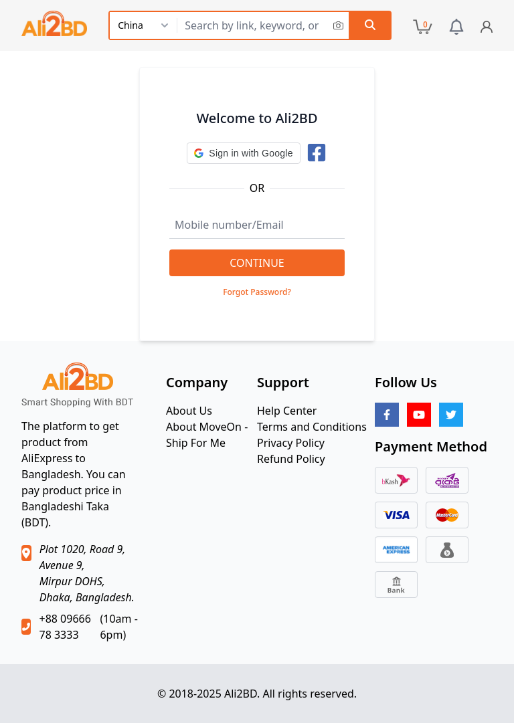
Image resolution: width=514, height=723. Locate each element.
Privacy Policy (291, 442)
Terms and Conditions (312, 426)
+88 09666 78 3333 (64, 626)
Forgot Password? (257, 292)
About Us (189, 410)
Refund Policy (291, 458)
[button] (243, 153)
